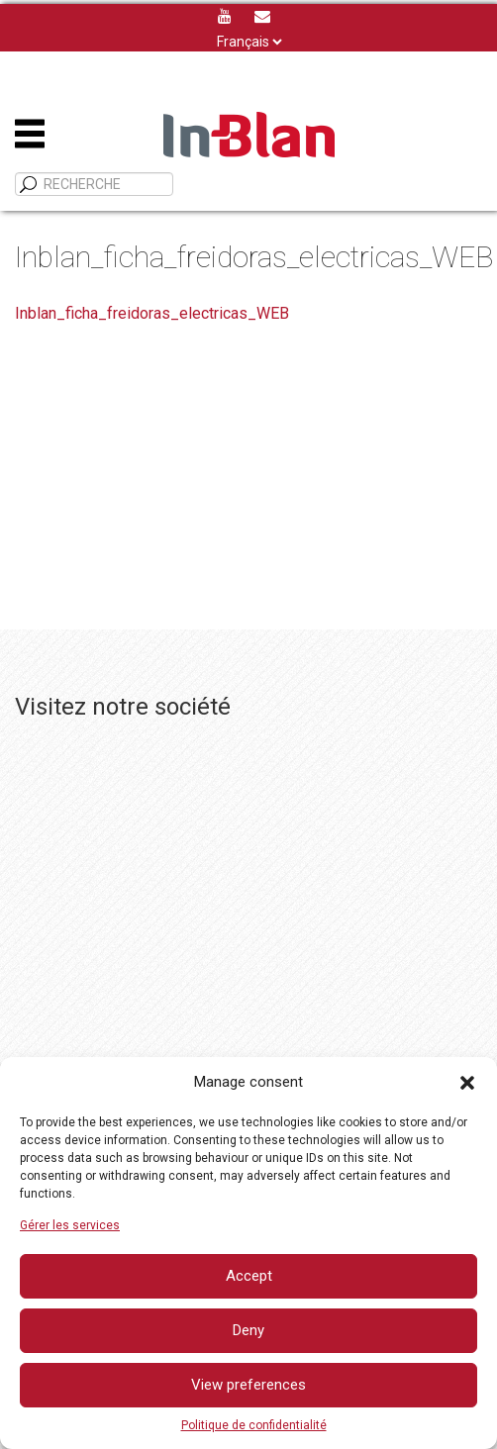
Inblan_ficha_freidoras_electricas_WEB (152, 313)
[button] (467, 1083)
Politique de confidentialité (254, 1425)
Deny (248, 1330)
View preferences (248, 1385)
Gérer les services (70, 1225)
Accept (249, 1276)
